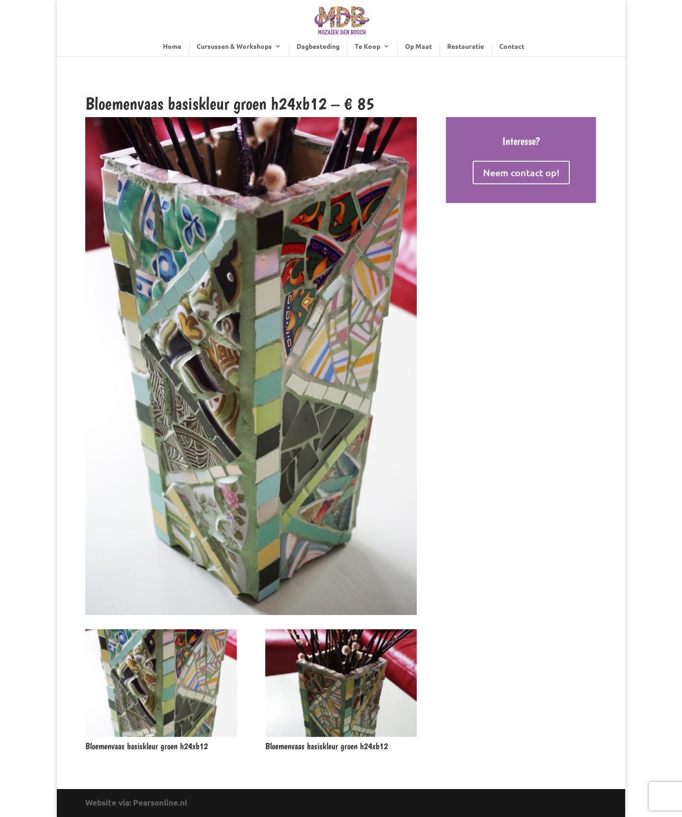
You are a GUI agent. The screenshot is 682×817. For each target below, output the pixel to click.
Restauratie (465, 46)
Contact (511, 46)
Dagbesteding (318, 46)
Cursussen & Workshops (234, 46)
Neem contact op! (521, 171)
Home (172, 46)
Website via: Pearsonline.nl (136, 803)
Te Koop (367, 46)
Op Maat (418, 46)
